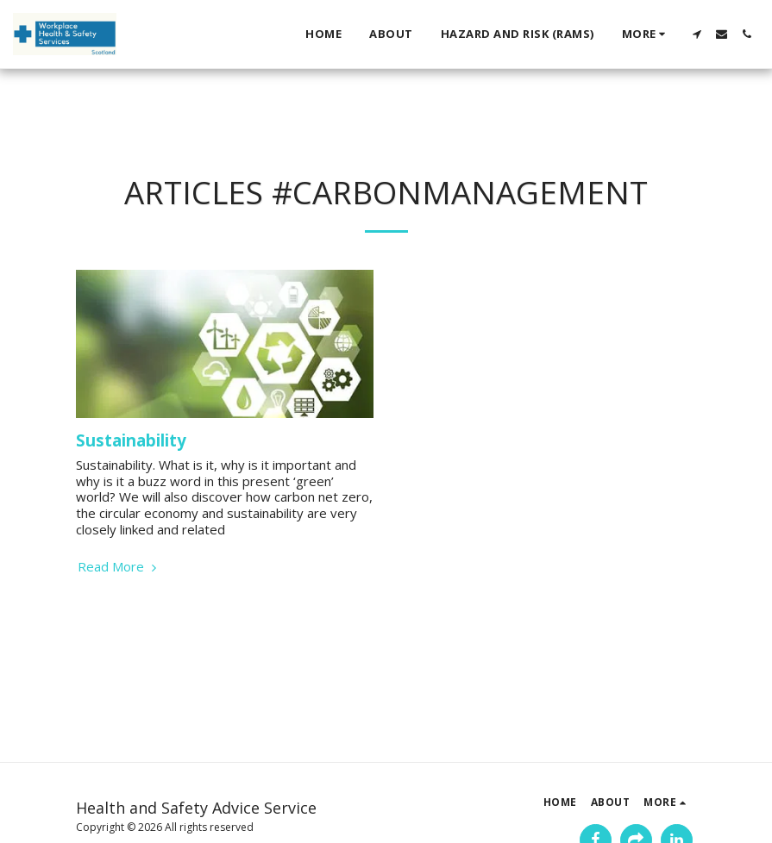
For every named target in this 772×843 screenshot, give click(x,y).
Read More (119, 567)
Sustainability (131, 440)
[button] (696, 34)
